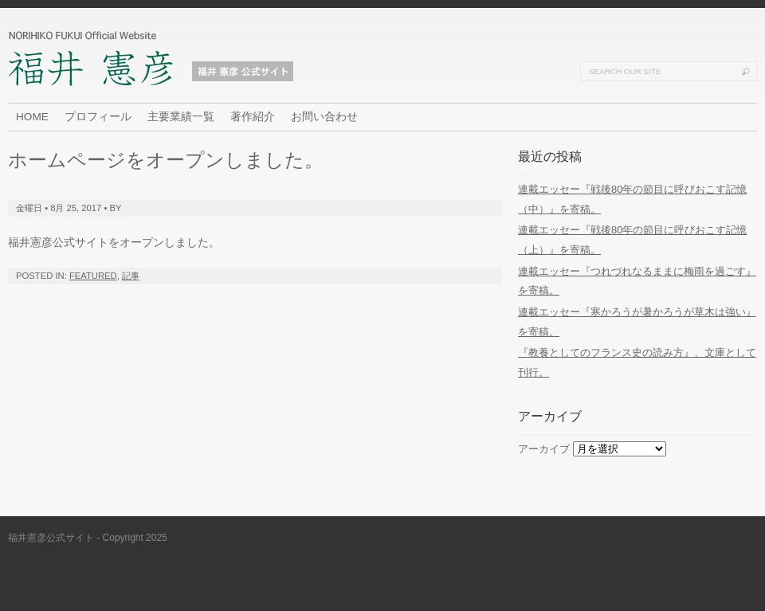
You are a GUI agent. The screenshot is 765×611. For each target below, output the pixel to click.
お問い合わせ (324, 117)
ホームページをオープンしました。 (166, 159)
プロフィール (98, 117)
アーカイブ (544, 449)
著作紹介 (252, 117)
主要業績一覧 (180, 117)
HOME (32, 117)
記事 (130, 275)
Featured (93, 275)
